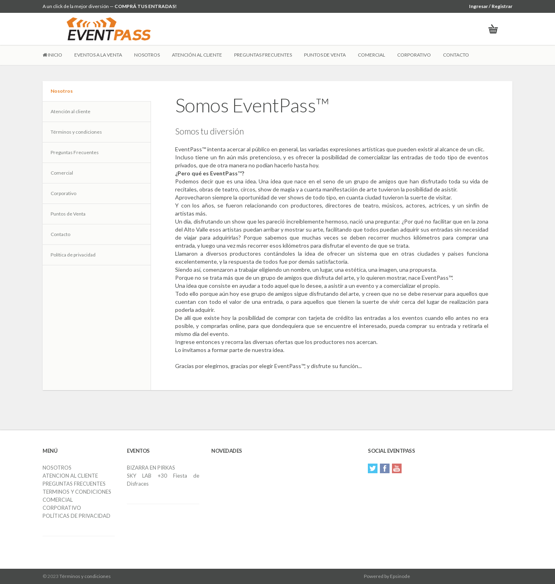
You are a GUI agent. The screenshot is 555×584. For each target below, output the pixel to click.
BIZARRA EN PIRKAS (151, 467)
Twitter (372, 468)
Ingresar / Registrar (490, 6)
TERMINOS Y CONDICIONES (77, 491)
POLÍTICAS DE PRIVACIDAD (76, 516)
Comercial (62, 173)
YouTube (397, 468)
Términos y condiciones (76, 132)
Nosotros (62, 91)
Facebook (385, 468)
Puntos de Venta (68, 214)
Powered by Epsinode (387, 576)
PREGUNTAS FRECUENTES (263, 55)
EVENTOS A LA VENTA (98, 55)
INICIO (52, 55)
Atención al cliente (70, 111)
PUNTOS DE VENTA (325, 55)
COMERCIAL (371, 55)
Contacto (60, 234)
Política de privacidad (73, 255)
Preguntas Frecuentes (75, 152)
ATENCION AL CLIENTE (70, 475)
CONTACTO (456, 55)
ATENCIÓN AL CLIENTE (197, 55)
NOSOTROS (147, 55)
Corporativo (63, 193)
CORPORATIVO (414, 55)
